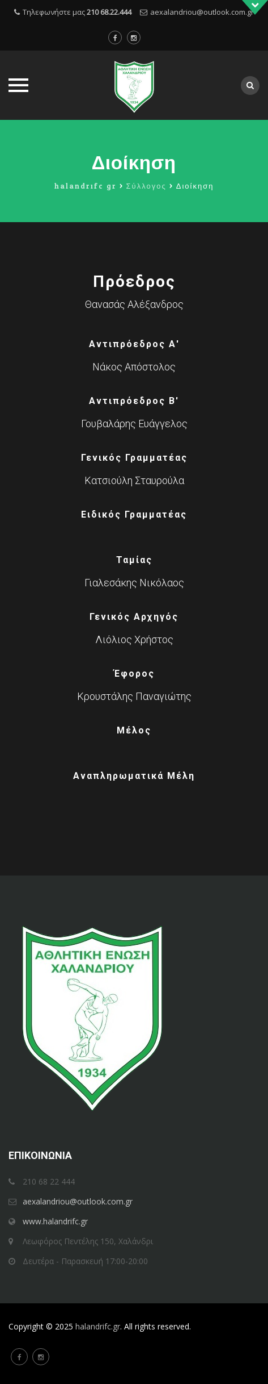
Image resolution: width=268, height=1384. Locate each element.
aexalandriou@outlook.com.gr (202, 12)
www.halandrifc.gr (55, 1221)
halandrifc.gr (97, 1326)
